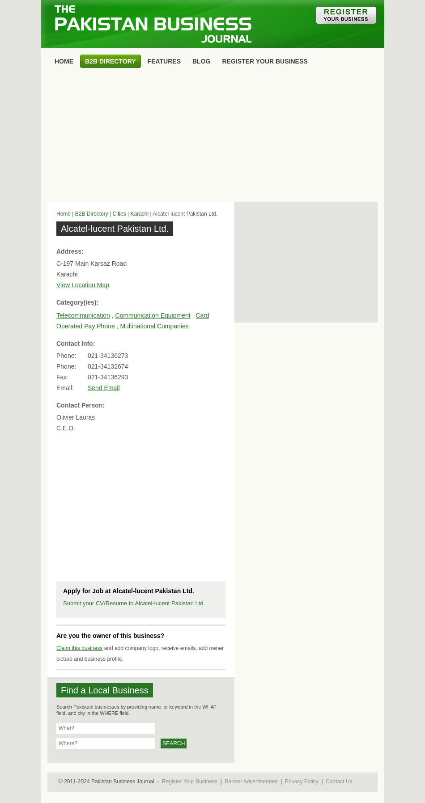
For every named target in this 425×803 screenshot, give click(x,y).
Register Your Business (189, 781)
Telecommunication (83, 315)
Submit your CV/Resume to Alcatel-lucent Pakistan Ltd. (134, 603)
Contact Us (339, 781)
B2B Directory (91, 214)
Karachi (139, 214)
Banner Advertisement (251, 781)
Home (63, 214)
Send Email (104, 387)
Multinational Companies (154, 326)
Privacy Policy (302, 781)
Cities (119, 214)
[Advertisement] (212, 137)
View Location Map (82, 285)
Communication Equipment (153, 315)
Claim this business (79, 648)
